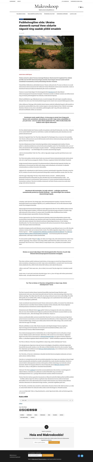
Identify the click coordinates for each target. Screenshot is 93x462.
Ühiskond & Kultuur (49, 13)
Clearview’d (49, 336)
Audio (21, 19)
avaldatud (32, 370)
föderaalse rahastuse (59, 364)
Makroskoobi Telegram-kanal (76, 1)
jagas (39, 310)
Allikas (20, 403)
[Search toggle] (82, 7)
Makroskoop (46, 6)
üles (53, 336)
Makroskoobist (13, 1)
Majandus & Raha (21, 13)
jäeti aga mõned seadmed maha (47, 348)
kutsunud (43, 336)
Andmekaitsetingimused (15, 457)
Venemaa (32, 417)
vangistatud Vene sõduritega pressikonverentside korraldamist (48, 231)
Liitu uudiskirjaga (65, 1)
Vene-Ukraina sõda (24, 417)
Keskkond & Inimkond (62, 13)
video (38, 238)
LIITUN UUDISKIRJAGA (54, 443)
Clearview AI (51, 92)
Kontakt (19, 1)
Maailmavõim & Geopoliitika (35, 13)
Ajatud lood (73, 13)
